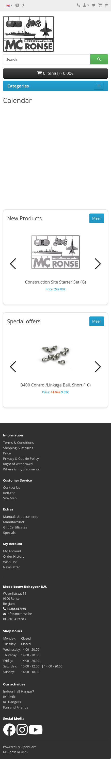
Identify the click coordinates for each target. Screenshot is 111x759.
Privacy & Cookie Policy (21, 458)
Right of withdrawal (18, 464)
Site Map (10, 498)
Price (7, 453)
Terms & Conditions (18, 442)
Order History (13, 556)
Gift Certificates (15, 527)
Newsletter (11, 567)
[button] (97, 264)
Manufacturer (13, 522)
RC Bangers (12, 702)
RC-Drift (9, 696)
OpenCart (28, 747)
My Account (12, 551)
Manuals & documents (20, 516)
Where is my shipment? (21, 469)
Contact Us (11, 487)
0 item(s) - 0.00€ (55, 73)
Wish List (10, 561)
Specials (9, 532)
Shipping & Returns (18, 448)
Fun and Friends (15, 707)
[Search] (46, 59)
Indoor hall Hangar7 (18, 691)
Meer (96, 218)
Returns (9, 492)
